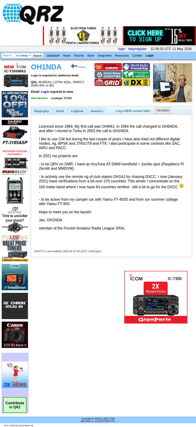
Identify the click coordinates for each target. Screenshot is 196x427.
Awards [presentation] (96, 111)
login (121, 49)
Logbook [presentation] (77, 111)
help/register (137, 49)
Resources (122, 55)
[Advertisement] (78, 297)
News (66, 55)
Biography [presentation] (41, 111)
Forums (79, 55)
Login (150, 55)
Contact (137, 55)
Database (53, 55)
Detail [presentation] (60, 111)
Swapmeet (104, 55)
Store (90, 55)
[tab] (41, 111)
